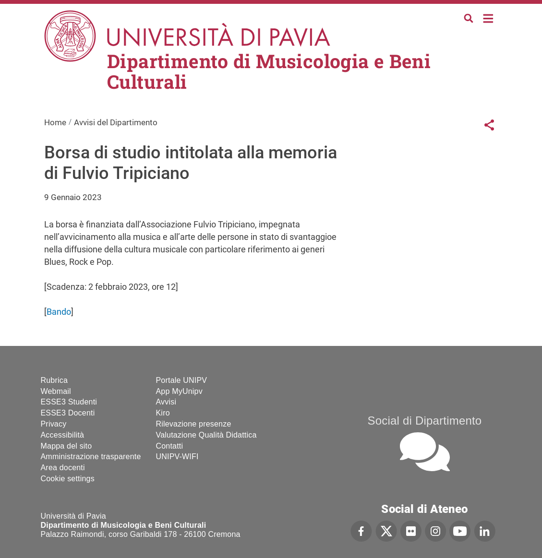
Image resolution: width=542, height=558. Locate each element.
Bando (59, 312)
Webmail (56, 391)
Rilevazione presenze (193, 424)
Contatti (169, 446)
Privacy (54, 424)
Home (488, 18)
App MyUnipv (179, 391)
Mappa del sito (66, 446)
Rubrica (54, 380)
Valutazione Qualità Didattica (206, 435)
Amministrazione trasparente (91, 456)
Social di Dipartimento (425, 420)
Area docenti (63, 467)
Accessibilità (62, 435)
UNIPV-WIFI (177, 456)
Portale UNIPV (181, 380)
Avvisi (166, 402)
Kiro (163, 413)
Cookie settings (68, 479)
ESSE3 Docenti (68, 413)
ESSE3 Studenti (69, 402)
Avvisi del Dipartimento (115, 122)
